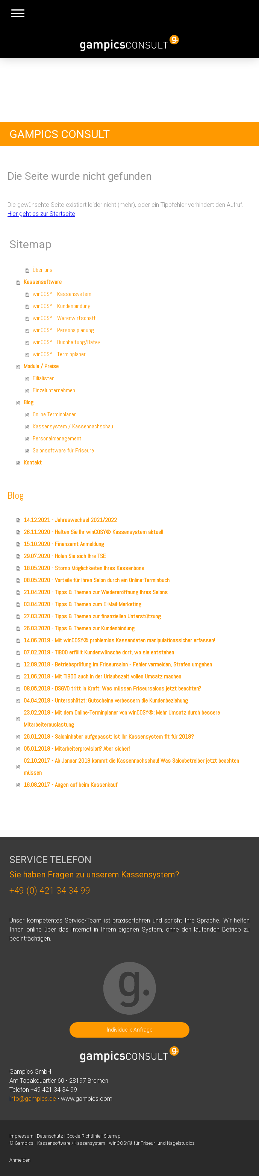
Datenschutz (50, 1136)
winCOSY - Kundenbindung (62, 306)
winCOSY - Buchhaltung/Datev (66, 342)
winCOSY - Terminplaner (59, 354)
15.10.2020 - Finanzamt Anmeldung (64, 544)
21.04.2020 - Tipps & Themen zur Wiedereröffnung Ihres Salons (96, 592)
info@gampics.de (32, 1098)
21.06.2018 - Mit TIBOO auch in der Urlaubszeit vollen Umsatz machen (102, 676)
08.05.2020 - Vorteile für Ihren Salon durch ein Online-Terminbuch (97, 580)
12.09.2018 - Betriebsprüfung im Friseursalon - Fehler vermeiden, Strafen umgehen (118, 664)
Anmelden (19, 1160)
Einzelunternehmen (54, 390)
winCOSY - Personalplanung (63, 330)
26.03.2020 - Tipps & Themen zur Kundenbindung (79, 628)
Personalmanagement (57, 438)
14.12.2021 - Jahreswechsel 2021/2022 (70, 520)
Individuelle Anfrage (129, 1030)
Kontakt (33, 462)
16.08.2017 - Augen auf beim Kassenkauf (70, 785)
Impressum (21, 1136)
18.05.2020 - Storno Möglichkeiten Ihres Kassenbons (84, 568)
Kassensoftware (43, 282)
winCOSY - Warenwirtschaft (64, 318)
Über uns (43, 270)
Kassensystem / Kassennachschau (73, 426)
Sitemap (112, 1136)
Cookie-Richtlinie (83, 1136)
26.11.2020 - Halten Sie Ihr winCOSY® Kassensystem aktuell (93, 532)
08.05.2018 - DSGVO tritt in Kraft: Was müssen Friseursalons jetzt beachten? (112, 688)
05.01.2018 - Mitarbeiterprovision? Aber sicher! (77, 749)
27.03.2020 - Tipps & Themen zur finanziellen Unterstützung (92, 616)
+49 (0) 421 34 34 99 (49, 890)
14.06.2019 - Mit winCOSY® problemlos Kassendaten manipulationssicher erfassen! (119, 640)
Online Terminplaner (54, 414)
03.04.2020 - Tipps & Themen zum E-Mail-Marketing (82, 604)
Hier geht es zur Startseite (41, 213)
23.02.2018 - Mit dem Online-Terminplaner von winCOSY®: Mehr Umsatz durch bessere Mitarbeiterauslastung (122, 718)
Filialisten (44, 378)
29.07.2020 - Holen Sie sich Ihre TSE (65, 556)
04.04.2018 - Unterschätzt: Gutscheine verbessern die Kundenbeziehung (106, 700)
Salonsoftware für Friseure (63, 450)
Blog (28, 402)
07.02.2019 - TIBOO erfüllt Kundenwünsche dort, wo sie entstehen (99, 652)
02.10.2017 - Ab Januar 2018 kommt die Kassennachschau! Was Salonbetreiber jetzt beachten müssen (131, 767)
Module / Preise (41, 366)
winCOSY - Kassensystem (62, 294)
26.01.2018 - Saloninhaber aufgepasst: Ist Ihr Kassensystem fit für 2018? (109, 737)
